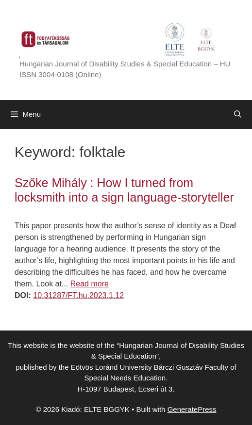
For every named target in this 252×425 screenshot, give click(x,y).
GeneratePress (192, 409)
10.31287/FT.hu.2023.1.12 (78, 295)
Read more (89, 284)
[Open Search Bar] (237, 114)
